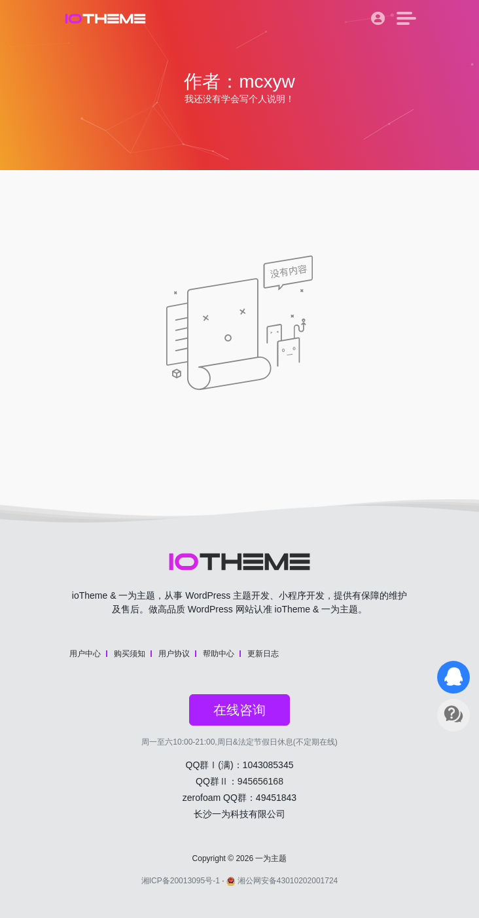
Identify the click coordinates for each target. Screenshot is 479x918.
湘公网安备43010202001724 (282, 880)
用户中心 (85, 653)
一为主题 (271, 858)
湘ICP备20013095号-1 (180, 880)
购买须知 (129, 653)
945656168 (260, 781)
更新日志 (263, 653)
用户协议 (174, 653)
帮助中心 (218, 653)
